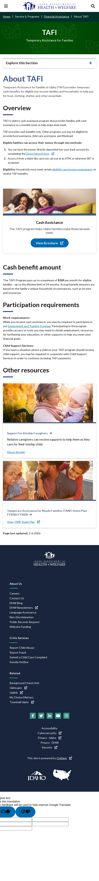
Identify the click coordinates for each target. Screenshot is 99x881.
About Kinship (16, 452)
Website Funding (20, 626)
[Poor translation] (25, 811)
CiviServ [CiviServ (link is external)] (64, 758)
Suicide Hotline (19, 662)
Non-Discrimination (22, 617)
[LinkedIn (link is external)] (50, 716)
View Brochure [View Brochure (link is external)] (49, 243)
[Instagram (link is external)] (66, 716)
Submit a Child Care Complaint (28, 657)
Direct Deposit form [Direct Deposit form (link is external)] (40, 153)
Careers (15, 593)
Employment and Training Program (29, 326)
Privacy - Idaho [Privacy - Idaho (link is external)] (49, 737)
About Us (16, 583)
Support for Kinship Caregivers (27, 433)
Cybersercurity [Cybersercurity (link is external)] (50, 733)
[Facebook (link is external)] (33, 716)
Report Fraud (18, 652)
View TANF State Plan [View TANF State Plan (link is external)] (23, 522)
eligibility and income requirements (72, 169)
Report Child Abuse (22, 647)
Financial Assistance (56, 16)
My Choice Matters (22, 697)
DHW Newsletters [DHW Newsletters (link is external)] (24, 607)
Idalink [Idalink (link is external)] (16, 692)
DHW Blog (16, 603)
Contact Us (17, 598)
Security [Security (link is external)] (49, 747)
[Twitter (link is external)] (41, 716)
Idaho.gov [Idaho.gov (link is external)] (18, 687)
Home (6, 16)
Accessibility (49, 728)
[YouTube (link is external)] (58, 716)
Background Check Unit (24, 683)
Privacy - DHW (50, 742)
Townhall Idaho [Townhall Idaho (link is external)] (22, 702)
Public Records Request (25, 622)
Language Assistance (23, 612)
